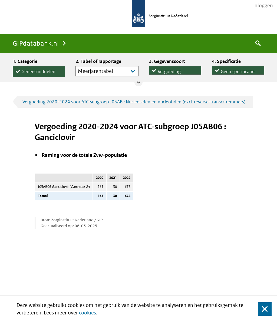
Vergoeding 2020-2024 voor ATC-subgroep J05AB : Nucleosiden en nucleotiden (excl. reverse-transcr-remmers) (133, 102)
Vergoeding (169, 69)
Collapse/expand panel (138, 82)
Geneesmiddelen (38, 70)
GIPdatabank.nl (36, 43)
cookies (87, 313)
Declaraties (175, 73)
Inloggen (263, 6)
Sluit (260, 308)
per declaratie (234, 73)
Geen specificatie (238, 69)
